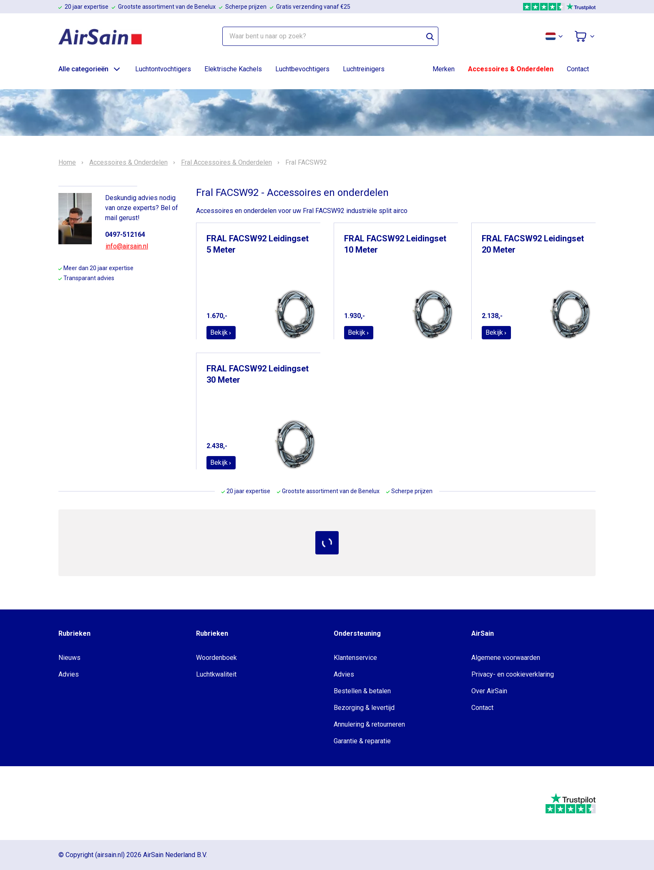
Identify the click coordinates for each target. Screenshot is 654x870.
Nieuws (69, 658)
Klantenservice (355, 658)
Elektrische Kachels (233, 69)
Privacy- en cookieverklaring (512, 674)
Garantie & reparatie (362, 741)
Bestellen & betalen (362, 691)
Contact (578, 69)
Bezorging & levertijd (364, 708)
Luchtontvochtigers (163, 69)
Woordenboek (216, 658)
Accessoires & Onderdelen (510, 69)
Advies (68, 674)
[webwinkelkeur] (83, 803)
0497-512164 (125, 234)
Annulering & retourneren (369, 724)
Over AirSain (489, 691)
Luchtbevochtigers (302, 69)
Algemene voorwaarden (505, 658)
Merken (444, 69)
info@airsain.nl (127, 246)
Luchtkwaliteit (216, 674)
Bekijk (221, 332)
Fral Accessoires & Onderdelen (226, 162)
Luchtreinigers (364, 69)
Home (67, 162)
